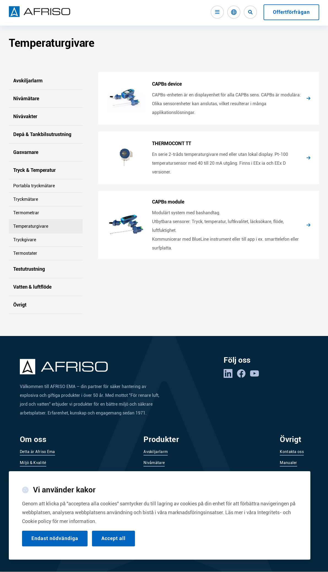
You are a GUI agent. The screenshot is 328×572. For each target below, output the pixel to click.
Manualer (288, 462)
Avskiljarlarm (28, 80)
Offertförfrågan (291, 12)
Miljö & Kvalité (33, 462)
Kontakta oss (292, 451)
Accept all (113, 545)
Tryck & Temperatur (34, 170)
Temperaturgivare (30, 226)
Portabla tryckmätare (34, 185)
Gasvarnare (25, 152)
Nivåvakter (25, 116)
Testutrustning (29, 269)
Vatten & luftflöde (32, 287)
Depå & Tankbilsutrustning (42, 134)
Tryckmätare (25, 199)
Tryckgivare (24, 239)
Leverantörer (31, 473)
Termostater (25, 253)
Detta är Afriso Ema (37, 451)
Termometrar (26, 212)
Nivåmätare (26, 98)
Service (286, 473)
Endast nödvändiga (54, 545)
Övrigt (19, 305)
